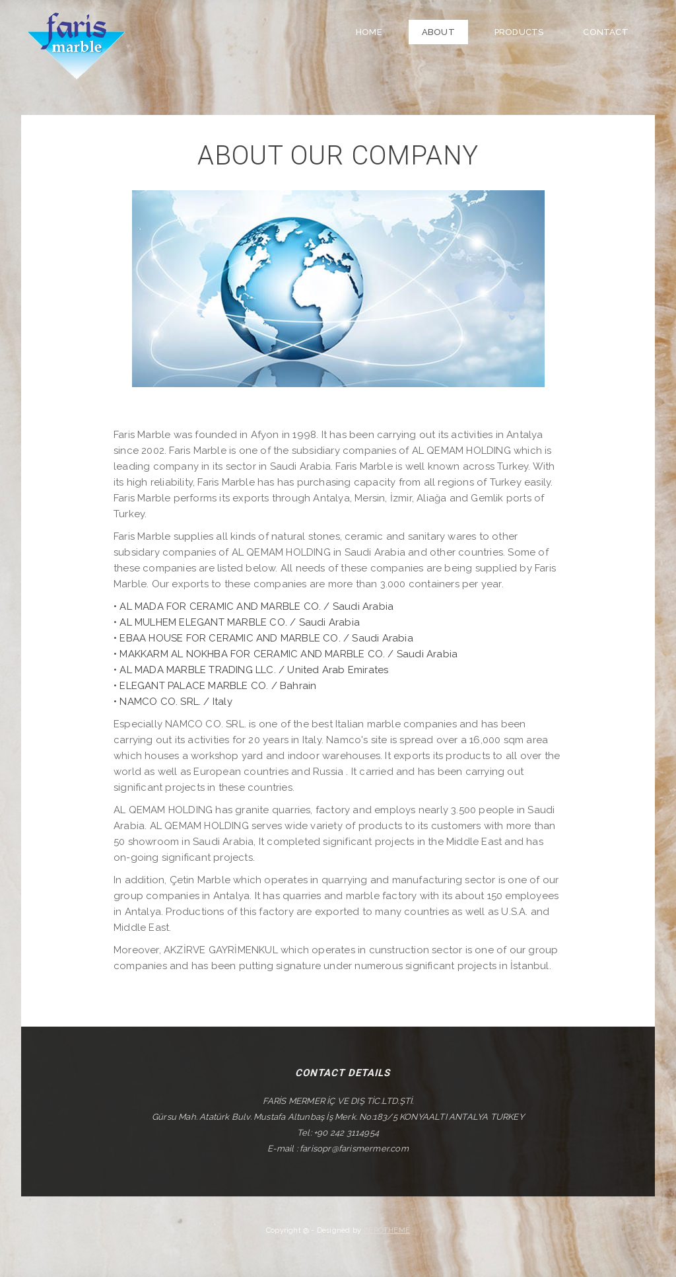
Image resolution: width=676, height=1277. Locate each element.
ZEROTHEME (386, 1229)
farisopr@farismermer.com (354, 1147)
